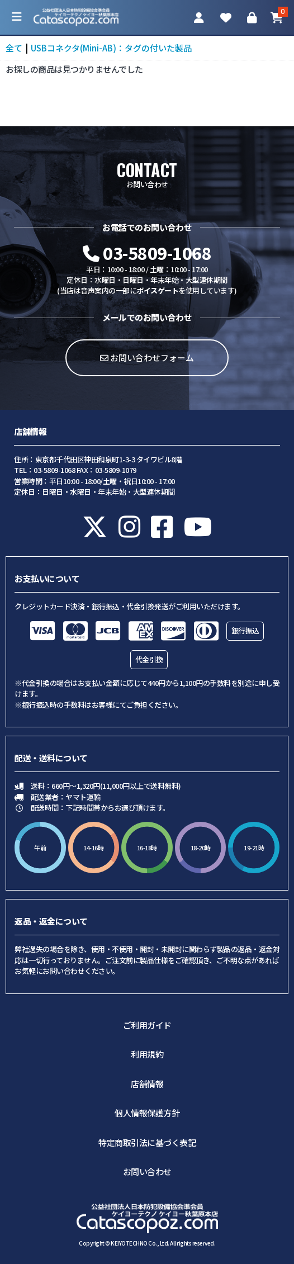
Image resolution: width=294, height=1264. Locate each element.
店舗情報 (147, 1084)
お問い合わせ (147, 1171)
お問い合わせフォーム (147, 357)
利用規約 (147, 1054)
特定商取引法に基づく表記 (147, 1142)
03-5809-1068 (147, 252)
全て (14, 48)
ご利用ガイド (147, 1025)
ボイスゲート (157, 290)
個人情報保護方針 (147, 1113)
